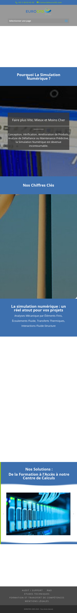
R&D (49, 590)
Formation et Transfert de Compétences (36, 597)
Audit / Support (32, 590)
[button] (3, 514)
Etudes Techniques (37, 594)
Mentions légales (37, 601)
